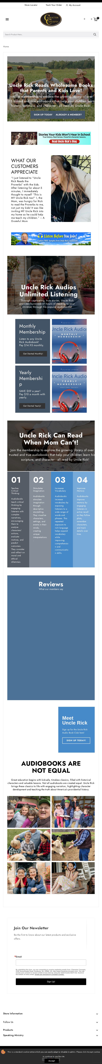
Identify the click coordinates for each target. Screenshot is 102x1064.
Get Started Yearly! (32, 405)
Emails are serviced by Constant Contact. (49, 974)
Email (19, 957)
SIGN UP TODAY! (76, 740)
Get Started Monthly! (33, 353)
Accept (51, 1060)
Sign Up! (51, 982)
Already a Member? (69, 114)
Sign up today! (43, 114)
